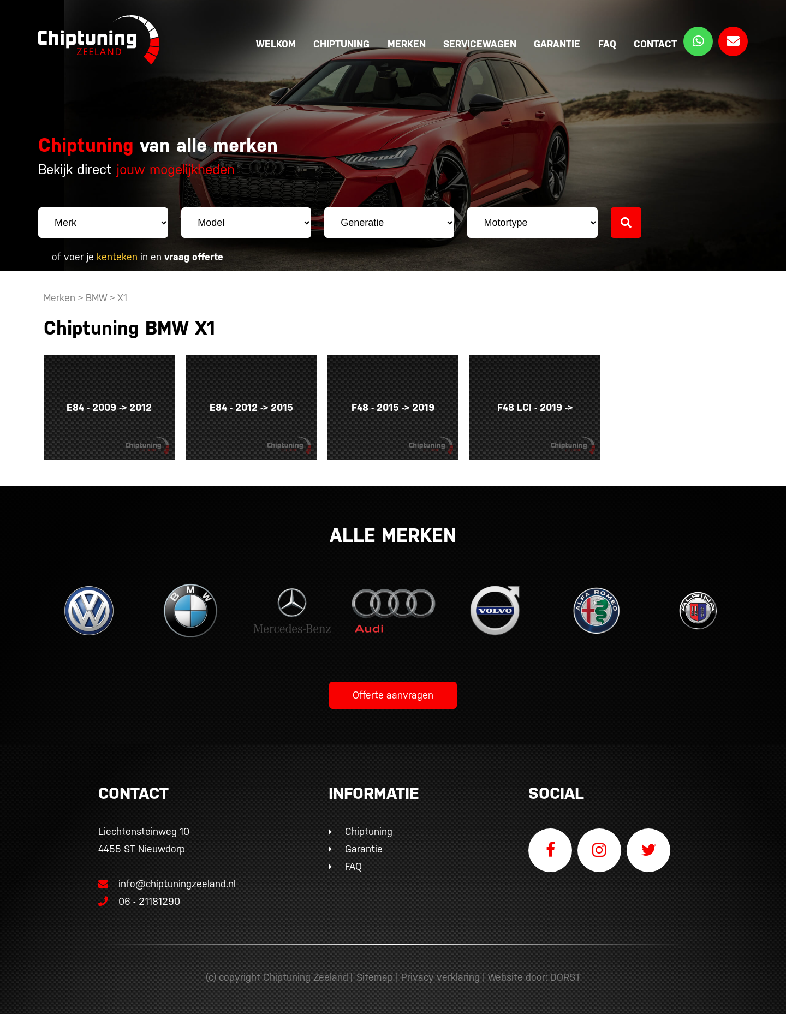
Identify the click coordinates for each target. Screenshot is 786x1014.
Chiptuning (341, 44)
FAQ (607, 44)
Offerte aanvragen (393, 695)
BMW (96, 297)
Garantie (557, 44)
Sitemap (374, 977)
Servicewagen (479, 44)
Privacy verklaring (440, 977)
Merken (407, 44)
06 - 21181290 (139, 901)
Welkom (276, 44)
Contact (655, 44)
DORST (565, 977)
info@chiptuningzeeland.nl (167, 884)
